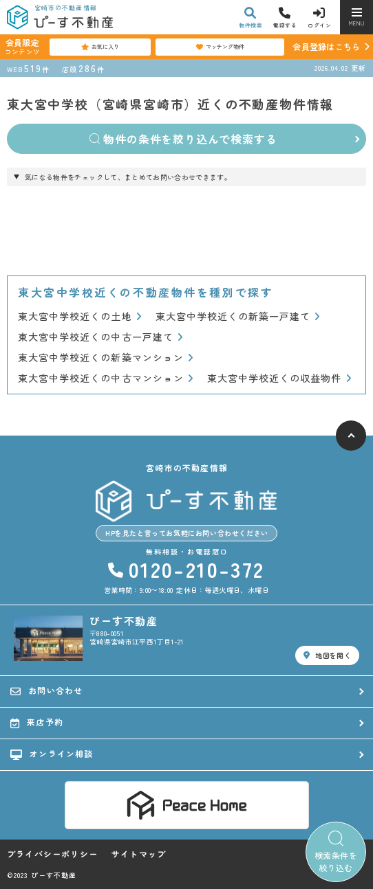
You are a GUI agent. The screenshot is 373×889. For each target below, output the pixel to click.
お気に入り (100, 47)
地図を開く (327, 655)
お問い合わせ (46, 690)
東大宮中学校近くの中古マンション (105, 378)
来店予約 (36, 722)
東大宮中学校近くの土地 (80, 316)
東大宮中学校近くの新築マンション (105, 357)
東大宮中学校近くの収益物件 (279, 378)
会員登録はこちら (326, 46)
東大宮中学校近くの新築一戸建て (238, 316)
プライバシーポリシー (52, 854)
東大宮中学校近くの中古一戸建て (100, 337)
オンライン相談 (52, 753)
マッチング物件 (220, 47)
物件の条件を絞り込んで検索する (183, 139)
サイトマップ (138, 854)
